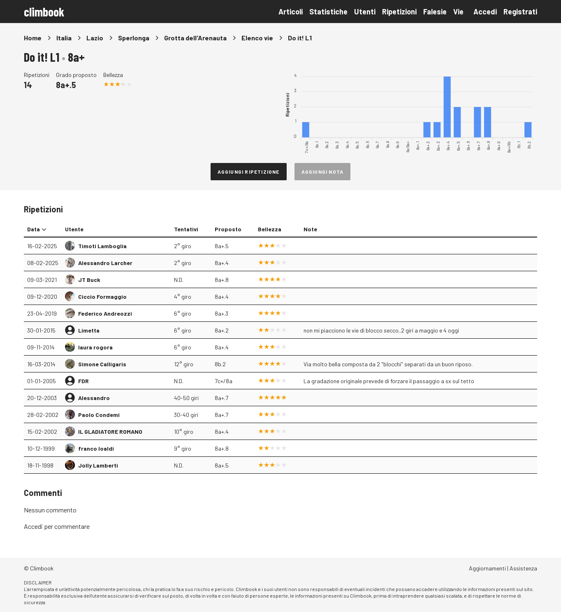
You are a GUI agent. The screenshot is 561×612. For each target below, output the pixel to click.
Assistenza (523, 568)
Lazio (94, 38)
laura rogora (95, 347)
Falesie (435, 11)
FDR (83, 380)
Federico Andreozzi (105, 313)
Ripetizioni (399, 11)
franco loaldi (96, 448)
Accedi (485, 11)
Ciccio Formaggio (102, 296)
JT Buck (89, 279)
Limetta (89, 330)
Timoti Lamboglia (102, 245)
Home (33, 38)
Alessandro (94, 397)
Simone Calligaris (102, 364)
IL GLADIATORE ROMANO (110, 431)
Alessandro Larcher (105, 262)
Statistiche (328, 11)
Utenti (365, 11)
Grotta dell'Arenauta (195, 38)
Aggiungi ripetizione (249, 172)
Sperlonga (133, 38)
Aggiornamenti (487, 568)
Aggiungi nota (322, 172)
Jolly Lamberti (98, 465)
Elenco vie (257, 38)
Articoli (290, 11)
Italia (64, 38)
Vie (458, 11)
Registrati (520, 11)
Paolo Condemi (99, 414)
